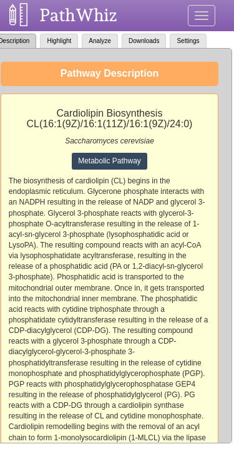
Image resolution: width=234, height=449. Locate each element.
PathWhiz (78, 15)
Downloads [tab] (144, 40)
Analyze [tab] (100, 40)
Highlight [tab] (59, 40)
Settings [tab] (188, 40)
